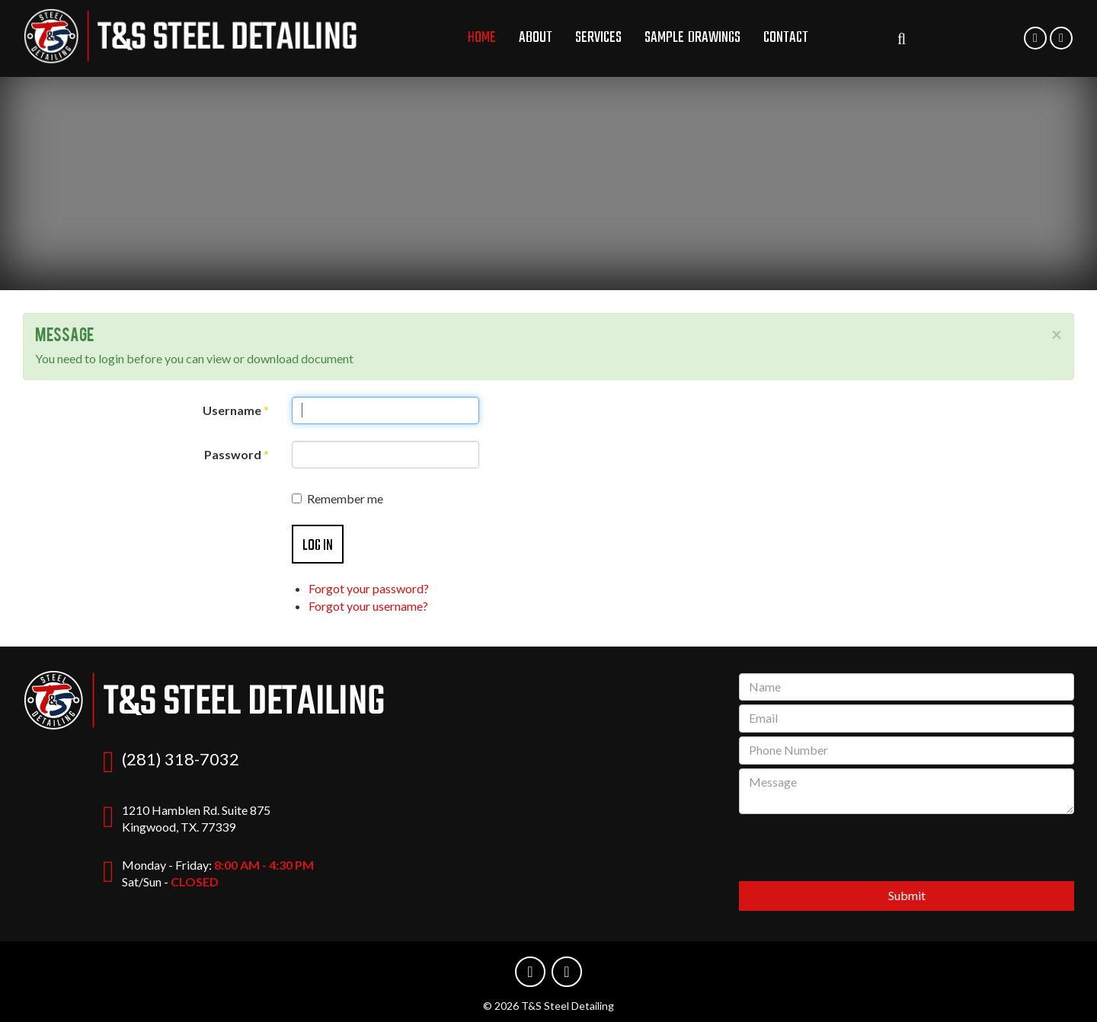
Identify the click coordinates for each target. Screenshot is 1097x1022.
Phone (1036, 46)
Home (482, 38)
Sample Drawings (692, 38)
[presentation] (906, 847)
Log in (317, 545)
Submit (907, 895)
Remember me (337, 498)
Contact (785, 38)
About (535, 38)
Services (598, 38)
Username (236, 410)
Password (236, 454)
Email (1062, 46)
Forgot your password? (369, 588)
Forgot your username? (368, 606)
